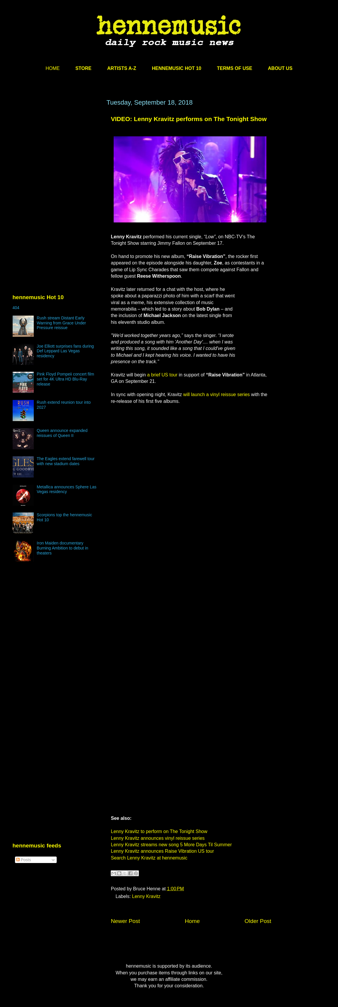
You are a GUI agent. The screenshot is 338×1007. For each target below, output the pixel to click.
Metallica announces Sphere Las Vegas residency (66, 489)
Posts (23, 859)
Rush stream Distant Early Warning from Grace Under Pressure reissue (61, 323)
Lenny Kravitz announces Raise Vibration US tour (162, 851)
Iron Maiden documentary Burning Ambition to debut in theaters (62, 548)
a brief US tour (162, 374)
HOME (53, 68)
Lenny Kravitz (146, 896)
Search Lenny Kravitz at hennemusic (149, 857)
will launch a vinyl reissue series (216, 394)
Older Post (258, 921)
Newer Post (125, 921)
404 (16, 307)
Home (192, 921)
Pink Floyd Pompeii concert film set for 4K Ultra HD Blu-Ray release (65, 379)
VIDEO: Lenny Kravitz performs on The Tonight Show (189, 118)
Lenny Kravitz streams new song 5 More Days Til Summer (171, 844)
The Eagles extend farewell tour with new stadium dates (66, 461)
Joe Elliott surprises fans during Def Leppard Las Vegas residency (65, 351)
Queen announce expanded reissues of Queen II (62, 433)
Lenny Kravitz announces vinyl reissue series (158, 838)
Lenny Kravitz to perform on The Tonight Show (159, 831)
